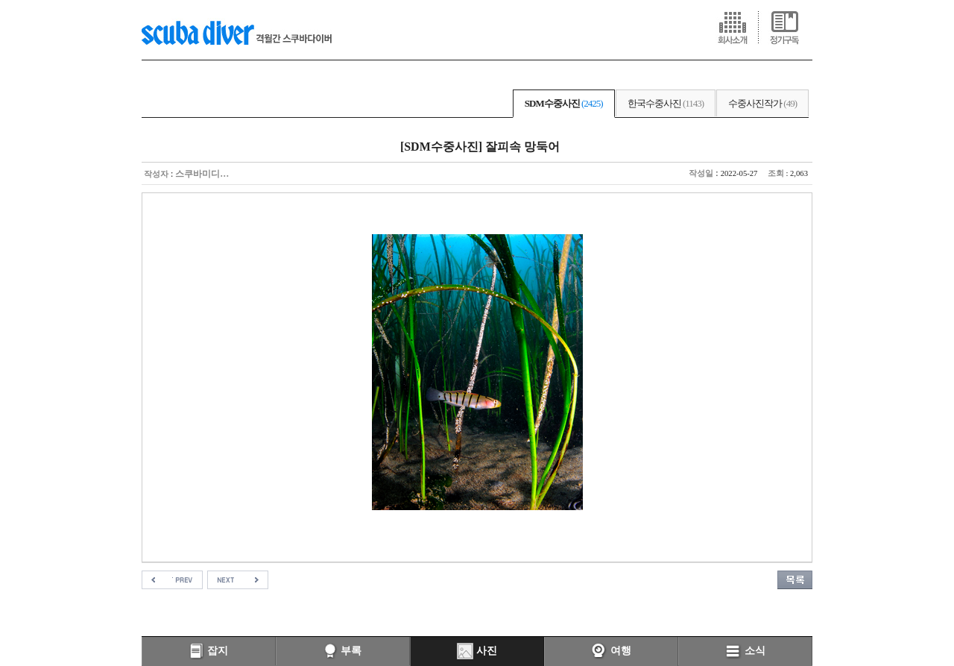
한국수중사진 (666, 103)
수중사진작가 (762, 103)
